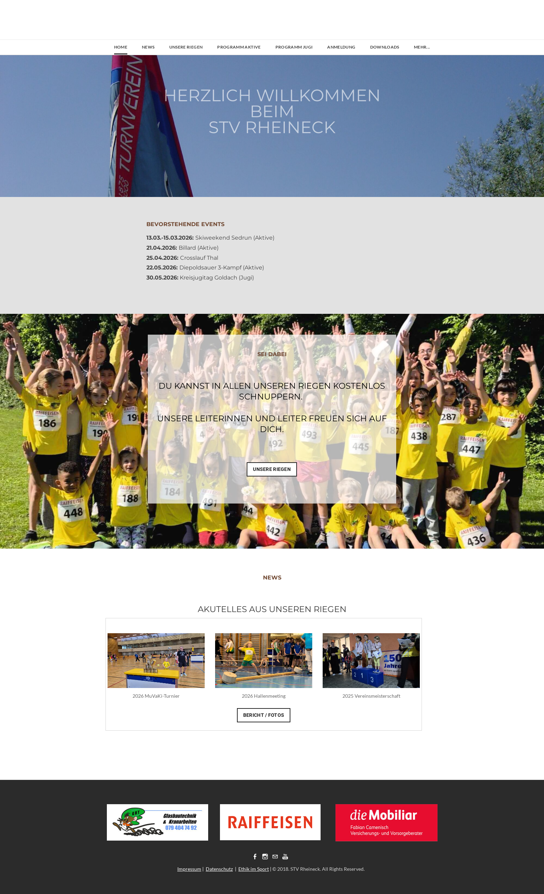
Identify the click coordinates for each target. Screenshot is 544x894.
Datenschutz (219, 869)
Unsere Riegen (186, 47)
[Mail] (275, 856)
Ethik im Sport (253, 869)
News (148, 47)
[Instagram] (265, 856)
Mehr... (422, 47)
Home (120, 47)
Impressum (189, 869)
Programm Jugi (294, 47)
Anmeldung (341, 47)
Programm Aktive (239, 47)
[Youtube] (285, 856)
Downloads (384, 47)
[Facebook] (255, 856)
